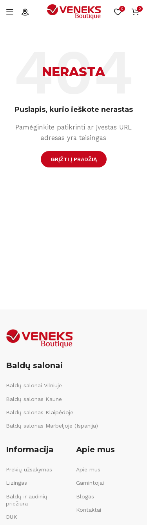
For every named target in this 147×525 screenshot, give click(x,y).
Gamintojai (90, 483)
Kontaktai (88, 510)
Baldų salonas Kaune (34, 399)
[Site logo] (74, 11)
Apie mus (88, 469)
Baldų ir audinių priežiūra (26, 500)
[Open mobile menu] (10, 12)
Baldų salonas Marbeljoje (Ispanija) (52, 426)
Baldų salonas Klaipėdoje (39, 412)
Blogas (85, 496)
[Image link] (39, 338)
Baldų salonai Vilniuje (34, 385)
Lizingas (16, 483)
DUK (11, 517)
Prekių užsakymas (29, 469)
